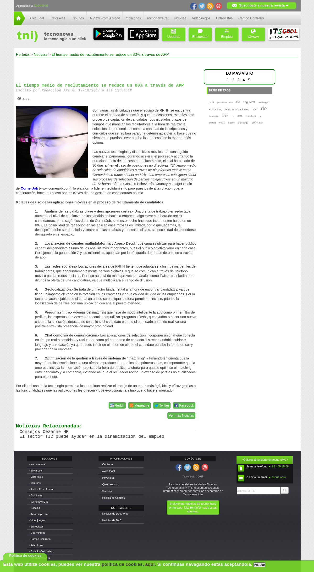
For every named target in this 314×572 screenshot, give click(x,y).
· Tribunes (35, 483)
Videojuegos (201, 18)
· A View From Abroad (42, 489)
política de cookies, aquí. (129, 564)
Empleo (227, 34)
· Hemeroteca (37, 464)
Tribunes (77, 18)
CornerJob (29, 188)
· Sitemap (106, 491)
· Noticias (34, 507)
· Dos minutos (37, 532)
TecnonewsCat (158, 18)
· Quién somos (109, 484)
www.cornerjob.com (55, 188)
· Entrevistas (36, 526)
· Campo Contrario (40, 539)
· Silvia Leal (36, 470)
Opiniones (133, 18)
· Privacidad (108, 477)
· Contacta (107, 464)
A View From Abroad (105, 18)
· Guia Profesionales (41, 551)
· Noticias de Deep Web (114, 513)
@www (253, 34)
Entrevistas (224, 18)
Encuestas (200, 34)
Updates (173, 34)
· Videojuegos (37, 520)
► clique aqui (277, 477)
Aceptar (259, 564)
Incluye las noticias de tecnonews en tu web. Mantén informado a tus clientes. (193, 507)
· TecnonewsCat (38, 501)
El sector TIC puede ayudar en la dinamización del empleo (92, 436)
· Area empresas (38, 514)
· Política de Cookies (113, 497)
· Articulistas (36, 545)
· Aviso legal (108, 471)
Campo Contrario (251, 18)
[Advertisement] (106, 68)
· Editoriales (36, 476)
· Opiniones (36, 495)
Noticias (180, 18)
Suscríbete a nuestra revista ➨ (264, 5)
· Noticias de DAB (111, 520)
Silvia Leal (36, 18)
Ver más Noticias (181, 415)
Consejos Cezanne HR (44, 431)
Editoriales (57, 18)
